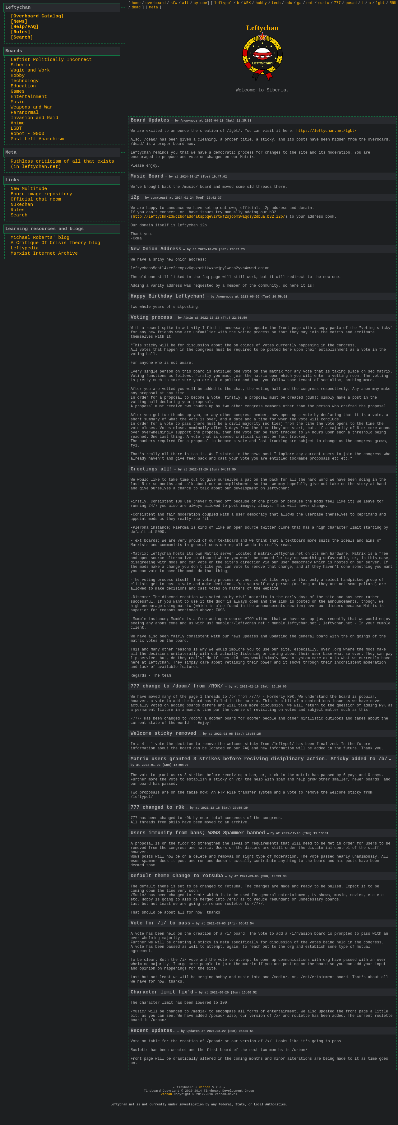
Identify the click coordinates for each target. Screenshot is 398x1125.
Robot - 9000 (27, 134)
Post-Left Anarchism (37, 139)
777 (337, 3)
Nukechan (22, 204)
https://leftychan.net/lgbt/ (326, 131)
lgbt (380, 3)
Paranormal (25, 112)
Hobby (18, 75)
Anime (18, 123)
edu (288, 3)
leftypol (223, 3)
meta (153, 7)
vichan (204, 1087)
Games (18, 91)
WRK (247, 3)
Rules (18, 210)
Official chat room (36, 199)
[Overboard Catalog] (37, 16)
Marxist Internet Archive (44, 253)
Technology (25, 81)
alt (185, 3)
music (323, 3)
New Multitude (29, 189)
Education (23, 86)
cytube (200, 3)
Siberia (20, 65)
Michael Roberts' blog (40, 237)
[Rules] (20, 32)
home (136, 3)
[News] (19, 21)
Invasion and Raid (34, 118)
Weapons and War (32, 107)
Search (19, 215)
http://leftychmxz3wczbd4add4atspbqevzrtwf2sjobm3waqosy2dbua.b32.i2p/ (209, 217)
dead (136, 7)
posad (351, 3)
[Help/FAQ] (25, 27)
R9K (393, 3)
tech (276, 3)
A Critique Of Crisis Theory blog (55, 243)
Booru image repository (41, 194)
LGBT (16, 128)
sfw (173, 3)
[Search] (22, 37)
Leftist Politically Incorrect (51, 59)
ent (309, 3)
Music (18, 102)
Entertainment (29, 97)
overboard (156, 3)
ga (299, 3)
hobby (261, 3)
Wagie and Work (30, 70)
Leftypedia (25, 248)
